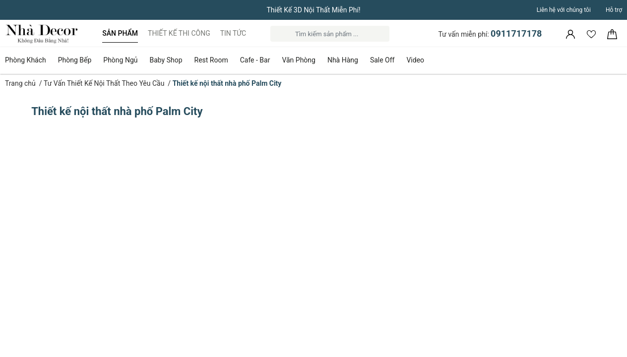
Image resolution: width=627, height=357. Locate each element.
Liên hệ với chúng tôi (564, 9)
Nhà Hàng (342, 60)
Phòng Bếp (75, 60)
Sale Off (382, 60)
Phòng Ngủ (120, 60)
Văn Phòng (298, 60)
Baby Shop (165, 60)
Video (415, 60)
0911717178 (516, 33)
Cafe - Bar (255, 60)
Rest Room (211, 60)
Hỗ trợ (614, 9)
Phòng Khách (25, 60)
